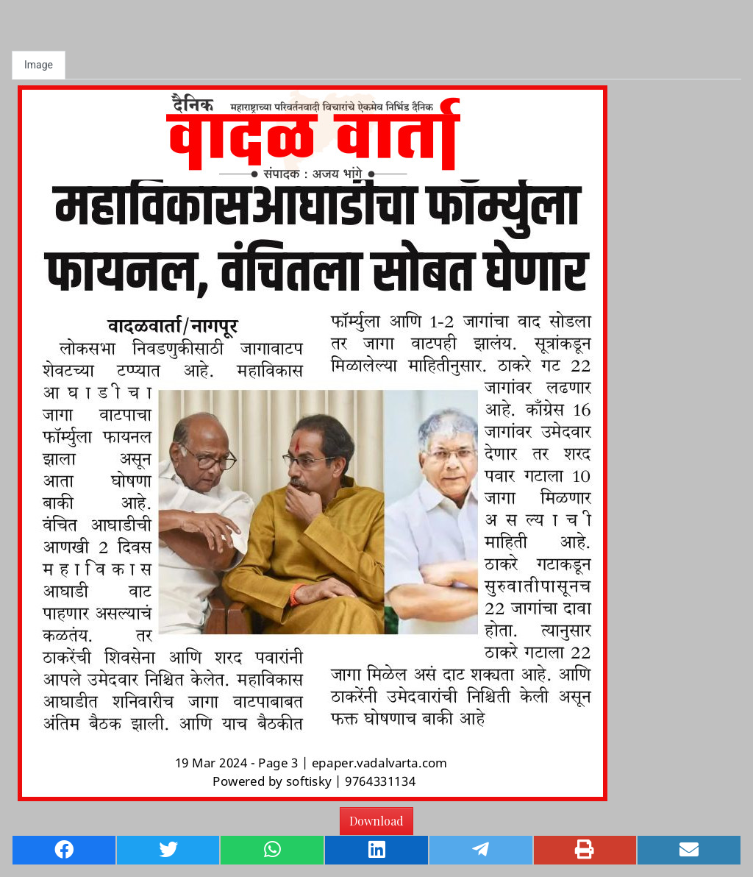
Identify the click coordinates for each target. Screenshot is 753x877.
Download (376, 820)
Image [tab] (38, 65)
